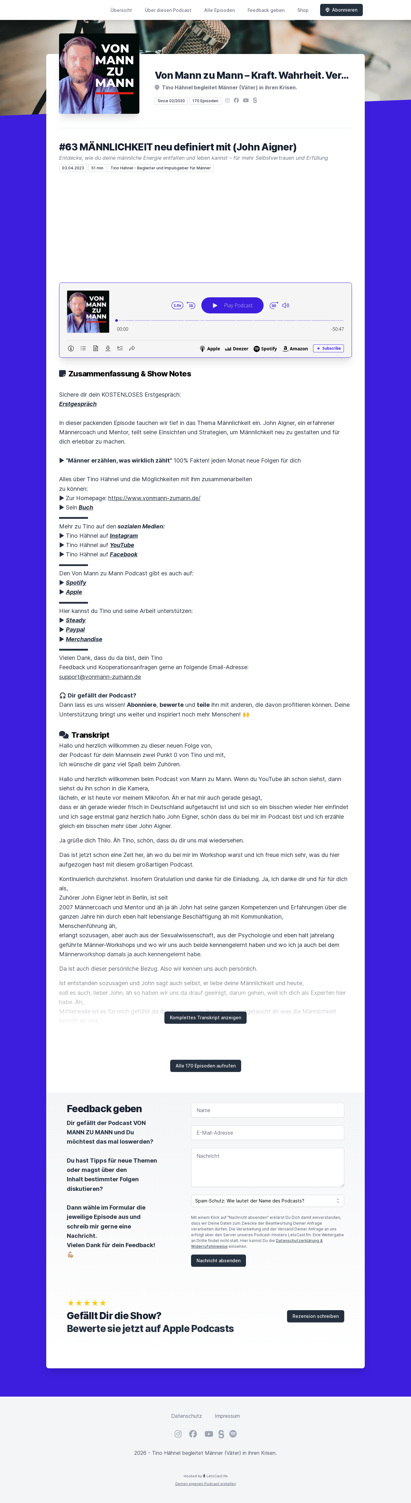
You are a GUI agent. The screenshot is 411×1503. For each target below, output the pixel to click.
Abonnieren (341, 10)
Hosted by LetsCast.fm (206, 1476)
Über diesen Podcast (168, 10)
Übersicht (121, 10)
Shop (303, 10)
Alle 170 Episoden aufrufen (206, 1065)
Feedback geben (266, 10)
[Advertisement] (205, 227)
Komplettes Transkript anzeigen (205, 1017)
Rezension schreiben (316, 1316)
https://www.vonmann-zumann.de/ (154, 498)
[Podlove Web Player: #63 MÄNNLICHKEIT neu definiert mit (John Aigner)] (205, 320)
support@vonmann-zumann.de (100, 676)
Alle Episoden (219, 10)
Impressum (227, 1416)
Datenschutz (186, 1416)
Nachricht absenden (218, 1260)
